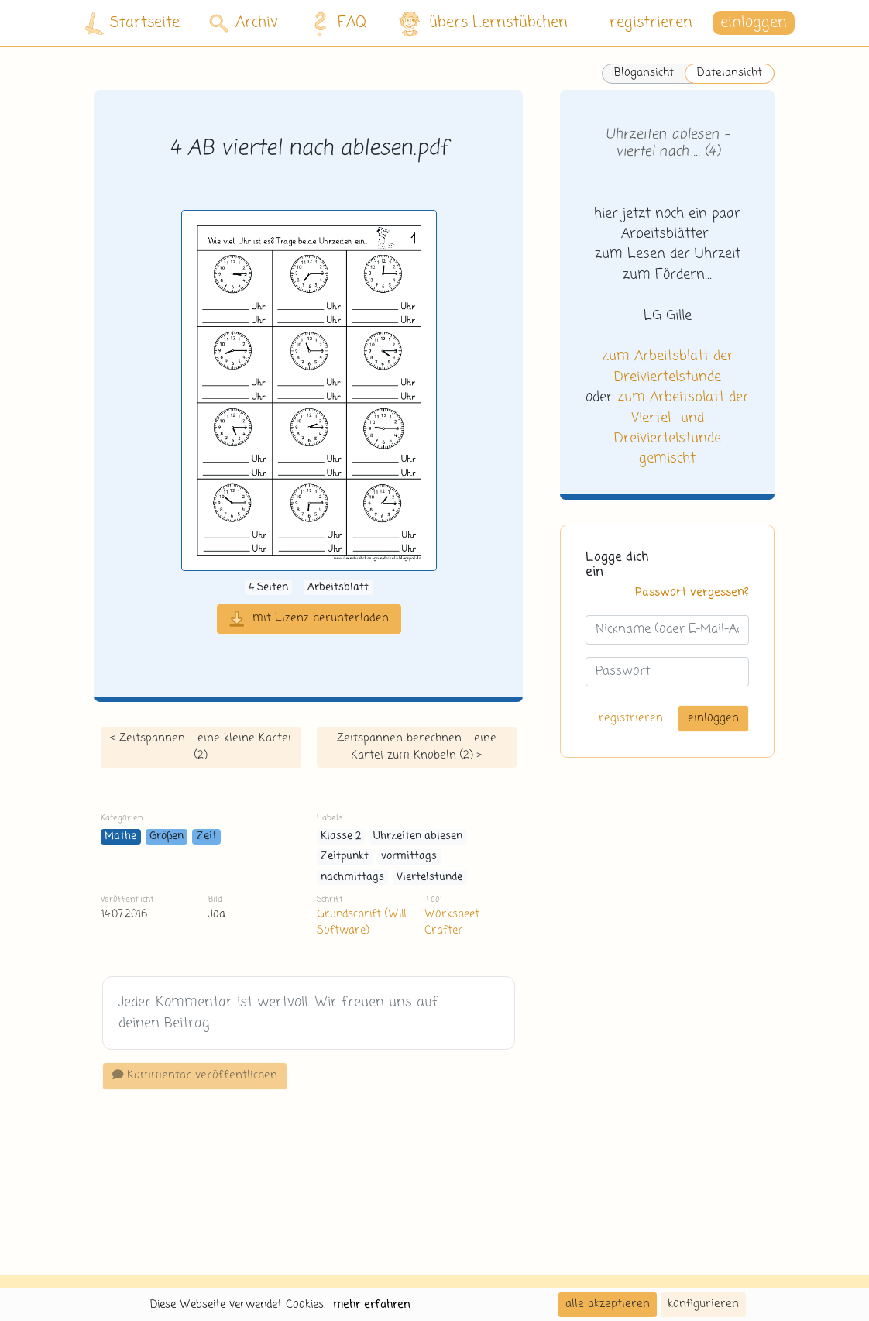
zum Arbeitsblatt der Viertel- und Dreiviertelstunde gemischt (682, 428)
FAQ (335, 23)
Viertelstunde (429, 877)
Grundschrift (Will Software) (361, 922)
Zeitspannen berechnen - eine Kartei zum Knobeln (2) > (416, 747)
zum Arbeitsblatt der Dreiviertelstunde (667, 366)
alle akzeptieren (607, 1304)
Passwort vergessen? (692, 592)
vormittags (409, 856)
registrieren (651, 22)
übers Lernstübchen (482, 23)
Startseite (132, 24)
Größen (166, 836)
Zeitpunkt (345, 856)
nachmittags (352, 877)
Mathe (120, 836)
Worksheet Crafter (451, 922)
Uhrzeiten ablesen (417, 836)
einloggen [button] (753, 22)
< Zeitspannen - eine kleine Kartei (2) (200, 747)
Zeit (207, 836)
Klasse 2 (341, 836)
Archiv (243, 22)
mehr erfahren (371, 1304)
